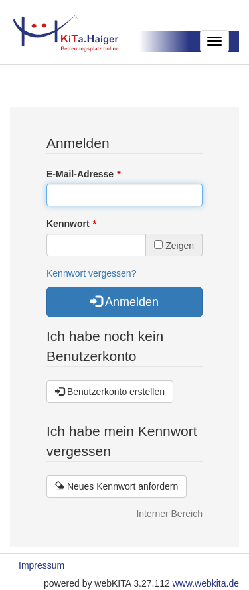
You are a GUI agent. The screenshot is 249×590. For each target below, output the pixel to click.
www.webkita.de (206, 583)
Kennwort (68, 223)
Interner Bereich (169, 513)
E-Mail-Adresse (80, 174)
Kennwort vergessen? (91, 273)
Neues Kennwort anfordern (116, 486)
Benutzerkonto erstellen (110, 391)
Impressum (41, 565)
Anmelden (124, 302)
